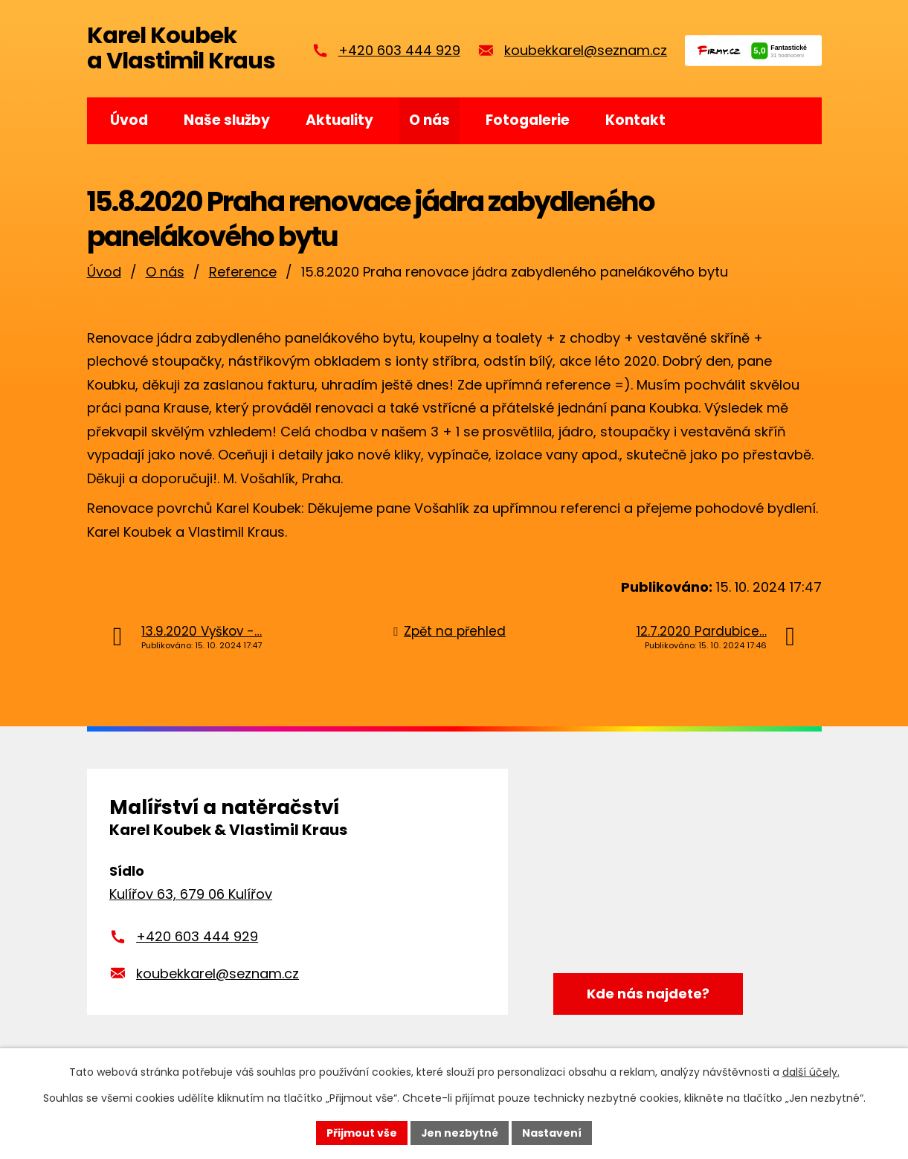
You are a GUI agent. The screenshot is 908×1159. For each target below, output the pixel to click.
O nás (429, 120)
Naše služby (227, 120)
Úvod (129, 120)
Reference (243, 271)
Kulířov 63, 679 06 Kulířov (190, 894)
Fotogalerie (528, 120)
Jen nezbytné (460, 1132)
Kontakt (635, 120)
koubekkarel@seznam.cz (585, 50)
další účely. (811, 1072)
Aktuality (339, 120)
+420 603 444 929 (399, 50)
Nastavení (552, 1132)
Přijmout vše (361, 1132)
